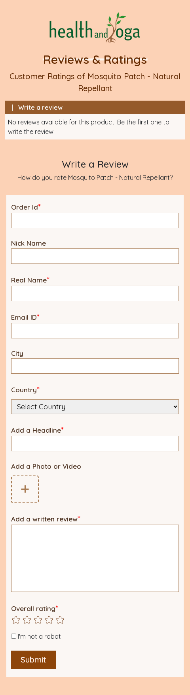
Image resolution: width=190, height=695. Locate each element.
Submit (33, 659)
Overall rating (34, 608)
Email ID (25, 317)
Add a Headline (37, 430)
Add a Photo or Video (46, 466)
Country (25, 389)
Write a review (40, 107)
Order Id (26, 207)
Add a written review (45, 518)
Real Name (30, 279)
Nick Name (28, 243)
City (17, 353)
